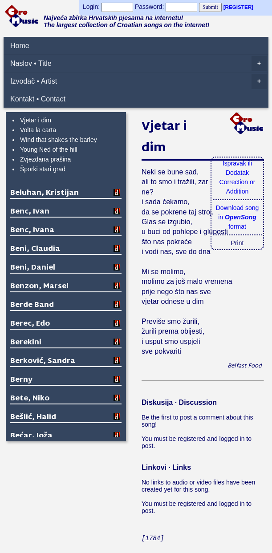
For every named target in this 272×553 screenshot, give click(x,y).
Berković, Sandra (42, 361)
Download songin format (237, 217)
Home (19, 45)
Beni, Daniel (32, 268)
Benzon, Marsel (39, 286)
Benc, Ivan (29, 212)
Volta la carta (38, 129)
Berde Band (32, 305)
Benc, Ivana (32, 230)
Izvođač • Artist (138, 81)
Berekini (25, 342)
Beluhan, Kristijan (44, 193)
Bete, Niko (29, 398)
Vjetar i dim (35, 120)
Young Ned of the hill (48, 149)
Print (237, 242)
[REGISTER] (238, 7)
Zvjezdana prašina (45, 159)
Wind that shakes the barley (58, 139)
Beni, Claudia (35, 249)
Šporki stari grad (42, 169)
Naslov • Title (138, 63)
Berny (21, 380)
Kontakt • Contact (37, 99)
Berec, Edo (30, 324)
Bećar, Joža (31, 436)
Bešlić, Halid (33, 417)
